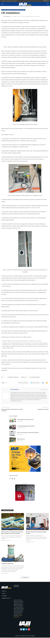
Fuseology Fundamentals (7, 564)
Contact (3, 593)
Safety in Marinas (21, 439)
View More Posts (43, 389)
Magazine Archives (6, 598)
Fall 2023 (17, 528)
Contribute (4, 596)
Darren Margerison (7, 16)
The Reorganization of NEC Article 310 (25, 420)
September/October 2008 (19, 9)
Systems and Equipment (35, 377)
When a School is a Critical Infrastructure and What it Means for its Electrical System (12, 533)
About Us (4, 591)
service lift (24, 377)
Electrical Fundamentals (7, 9)
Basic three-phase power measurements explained (28, 433)
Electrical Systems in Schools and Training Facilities (36, 533)
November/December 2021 (8, 560)
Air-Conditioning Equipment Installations (26, 426)
